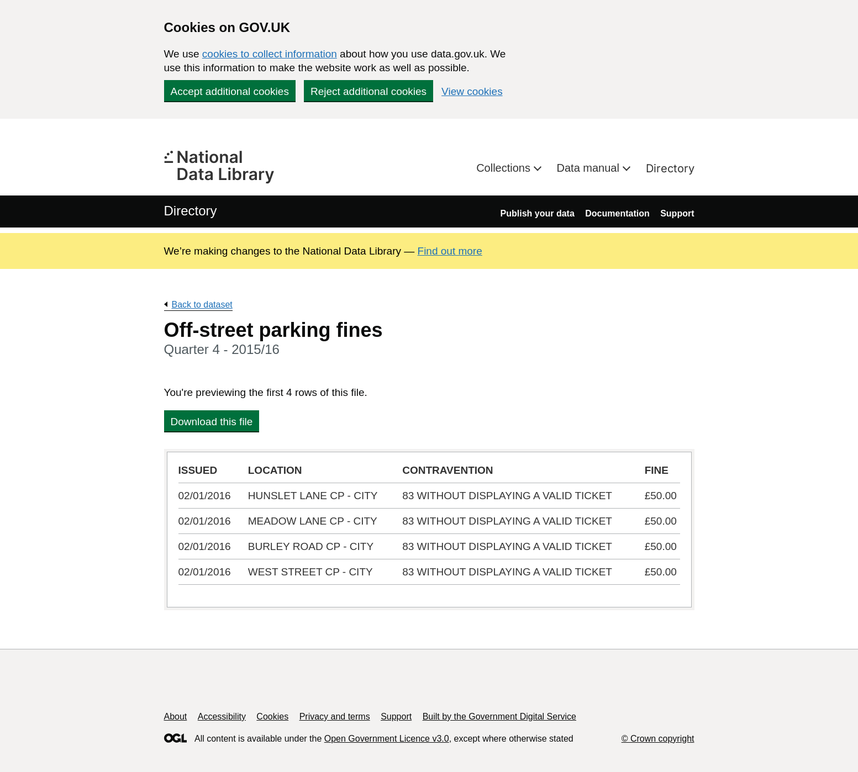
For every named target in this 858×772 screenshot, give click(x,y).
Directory (670, 168)
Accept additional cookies (230, 91)
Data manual (590, 168)
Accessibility (222, 716)
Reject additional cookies (368, 91)
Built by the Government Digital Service (499, 716)
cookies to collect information (269, 54)
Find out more (450, 251)
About (175, 716)
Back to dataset (202, 304)
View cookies (472, 91)
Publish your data (538, 213)
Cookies (272, 716)
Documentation (617, 213)
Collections (504, 168)
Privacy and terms (334, 716)
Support (677, 213)
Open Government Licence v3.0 (386, 738)
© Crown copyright (658, 738)
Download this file (212, 421)
